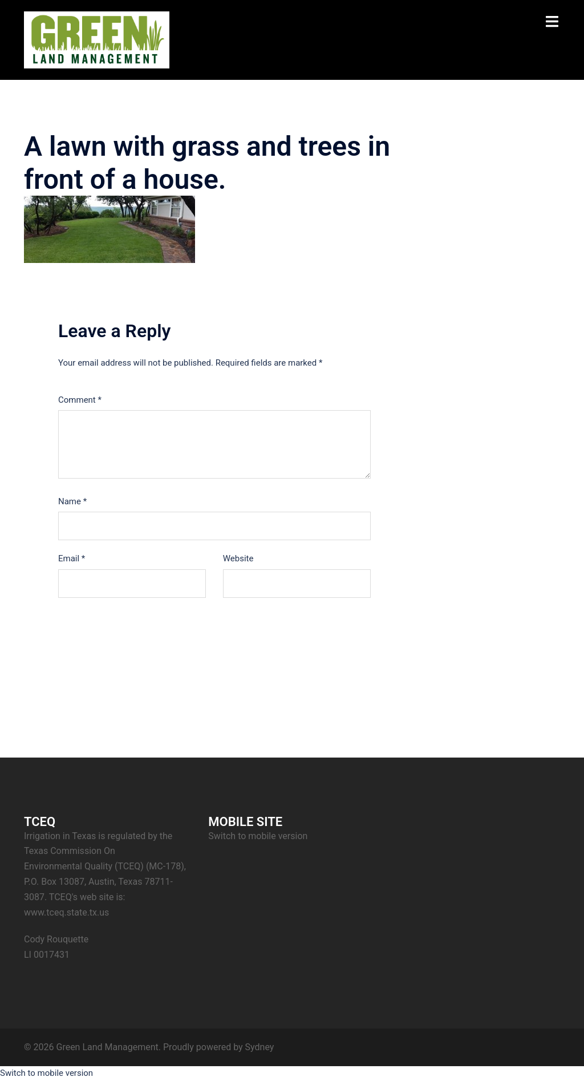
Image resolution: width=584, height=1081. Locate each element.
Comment (80, 400)
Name (72, 501)
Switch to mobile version (257, 836)
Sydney (259, 1047)
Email (71, 558)
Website (238, 558)
